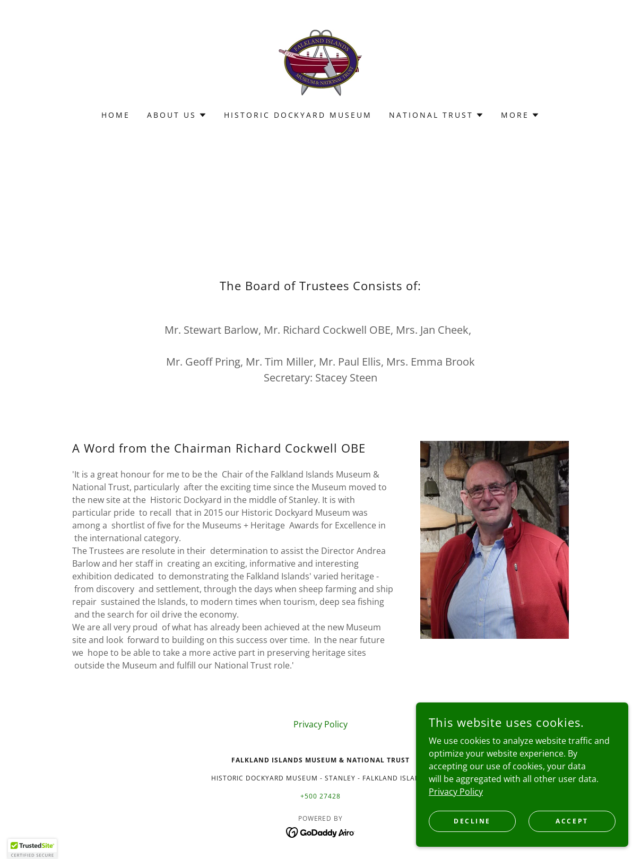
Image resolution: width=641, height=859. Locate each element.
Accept (572, 821)
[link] (320, 62)
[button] (177, 115)
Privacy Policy (456, 791)
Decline (472, 821)
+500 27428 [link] (320, 796)
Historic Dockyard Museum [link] (298, 115)
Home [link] (115, 115)
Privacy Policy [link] (320, 724)
